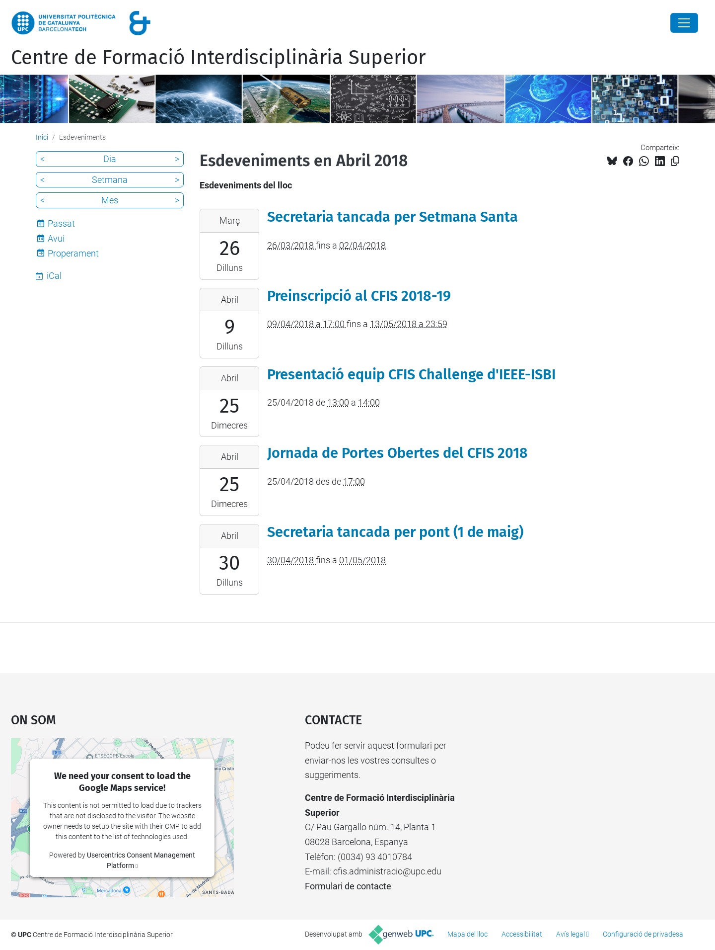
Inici (42, 137)
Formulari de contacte (348, 886)
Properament (73, 253)
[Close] (684, 23)
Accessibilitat (521, 934)
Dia (109, 159)
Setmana (110, 179)
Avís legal (570, 934)
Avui (56, 238)
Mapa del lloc (467, 934)
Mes (109, 200)
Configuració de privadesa (643, 934)
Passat (61, 223)
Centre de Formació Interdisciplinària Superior (218, 58)
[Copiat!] (675, 161)
